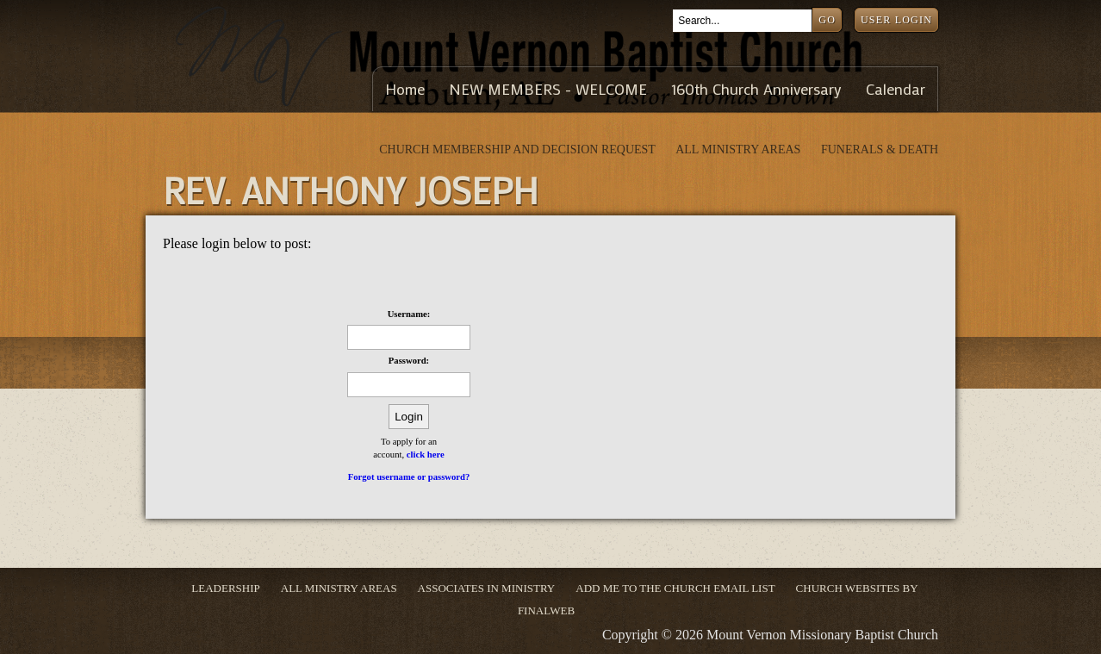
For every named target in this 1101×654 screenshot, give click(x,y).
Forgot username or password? (409, 477)
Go (827, 20)
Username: (409, 314)
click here (426, 454)
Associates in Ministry (487, 588)
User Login (896, 20)
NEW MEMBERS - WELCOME (548, 89)
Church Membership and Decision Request (518, 149)
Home (405, 89)
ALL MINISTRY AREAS (739, 149)
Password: (409, 360)
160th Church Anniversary (756, 89)
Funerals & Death (879, 149)
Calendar (895, 89)
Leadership (225, 588)
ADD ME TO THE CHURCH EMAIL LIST (674, 588)
